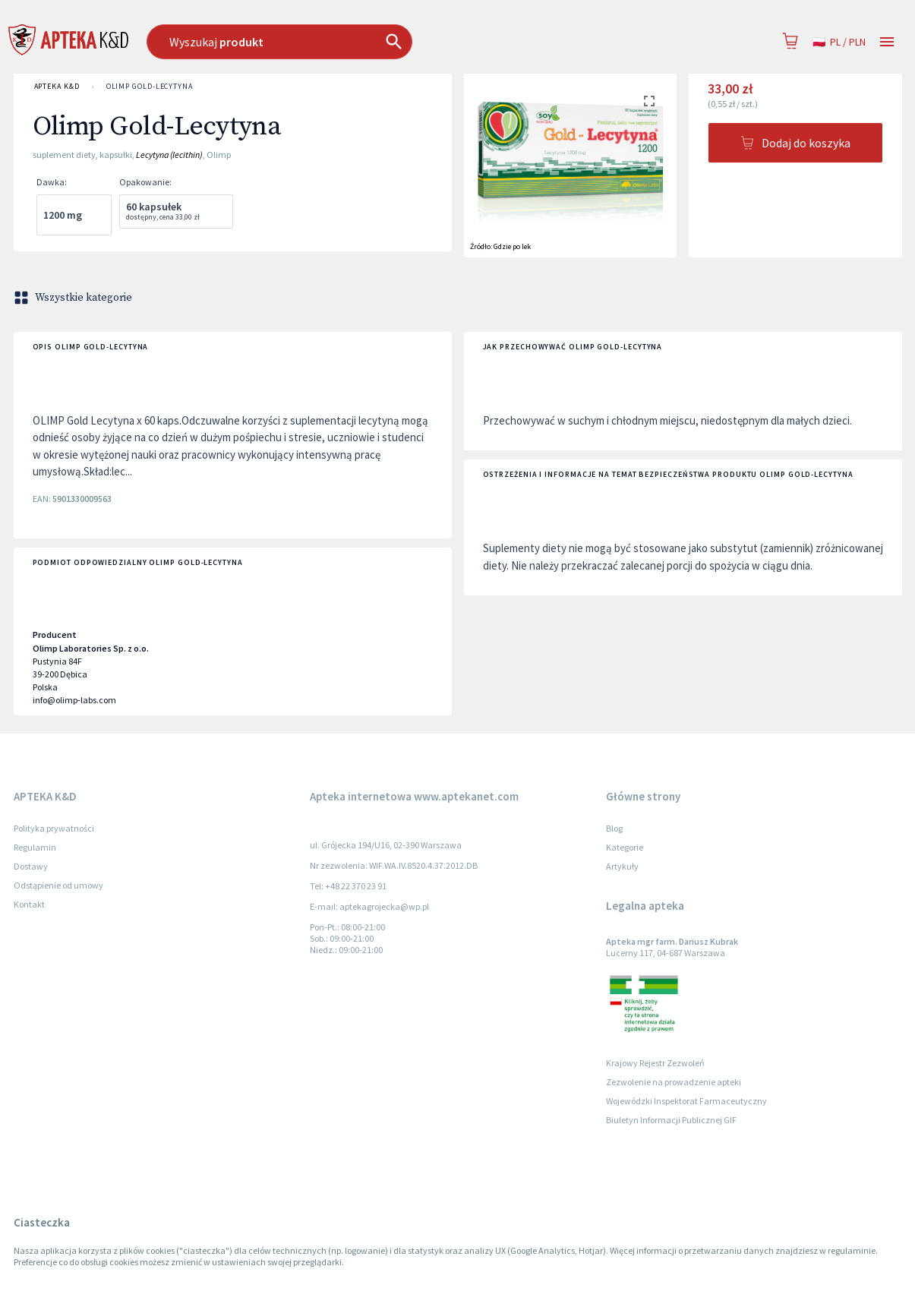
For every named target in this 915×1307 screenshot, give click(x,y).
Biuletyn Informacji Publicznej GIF (671, 1119)
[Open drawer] (887, 42)
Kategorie (624, 847)
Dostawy (31, 866)
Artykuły (622, 866)
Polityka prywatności (54, 828)
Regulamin (35, 847)
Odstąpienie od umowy (58, 885)
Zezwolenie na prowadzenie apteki (673, 1082)
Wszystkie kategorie (74, 298)
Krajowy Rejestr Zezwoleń (655, 1063)
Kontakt (29, 904)
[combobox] (357, 41)
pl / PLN (839, 42)
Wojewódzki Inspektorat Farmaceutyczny (686, 1101)
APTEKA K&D (57, 86)
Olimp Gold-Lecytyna (149, 86)
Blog (614, 828)
